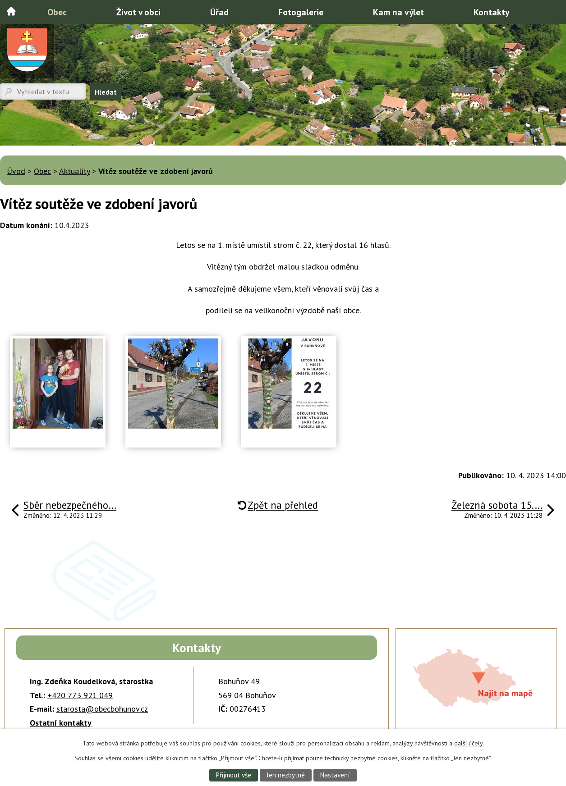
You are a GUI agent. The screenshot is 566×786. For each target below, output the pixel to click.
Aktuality (74, 171)
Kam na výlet (398, 12)
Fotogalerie (300, 12)
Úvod (11, 11)
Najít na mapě (505, 693)
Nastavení (336, 774)
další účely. (469, 743)
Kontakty (491, 12)
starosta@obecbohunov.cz (102, 709)
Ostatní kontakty (61, 722)
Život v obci (138, 12)
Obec (57, 12)
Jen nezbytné (285, 774)
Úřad (219, 12)
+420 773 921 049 (80, 695)
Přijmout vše (232, 774)
